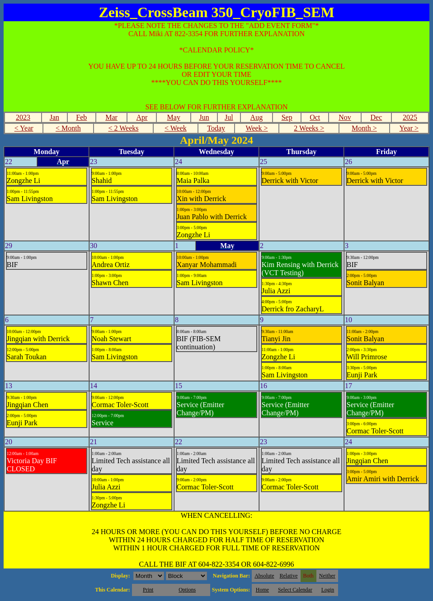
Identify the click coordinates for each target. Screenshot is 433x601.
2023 (23, 117)
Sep (287, 117)
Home (262, 590)
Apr (141, 117)
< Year (23, 128)
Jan (54, 117)
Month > (364, 128)
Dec (376, 117)
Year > (409, 128)
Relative (289, 576)
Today (216, 128)
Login (327, 590)
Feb (81, 117)
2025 (410, 117)
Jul (229, 117)
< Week (176, 128)
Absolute (264, 576)
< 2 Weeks (123, 128)
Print (148, 590)
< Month (68, 128)
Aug (256, 117)
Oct (315, 117)
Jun (204, 117)
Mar (111, 117)
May (173, 117)
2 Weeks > (309, 128)
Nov (345, 117)
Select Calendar (295, 590)
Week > (257, 128)
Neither (327, 576)
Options (187, 590)
